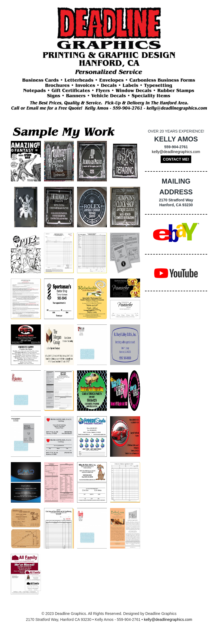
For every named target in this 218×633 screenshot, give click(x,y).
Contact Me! (176, 159)
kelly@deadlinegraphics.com (176, 152)
